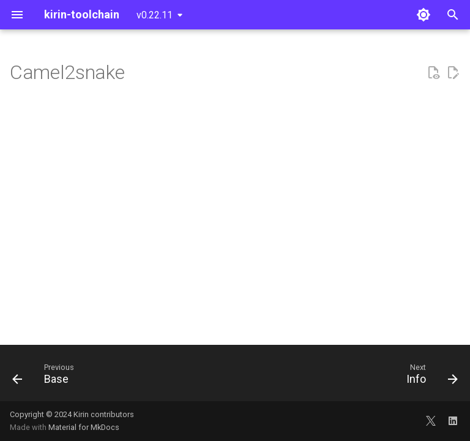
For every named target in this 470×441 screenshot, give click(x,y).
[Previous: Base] (45, 377)
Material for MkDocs (83, 427)
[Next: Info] (429, 377)
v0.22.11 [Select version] (154, 15)
